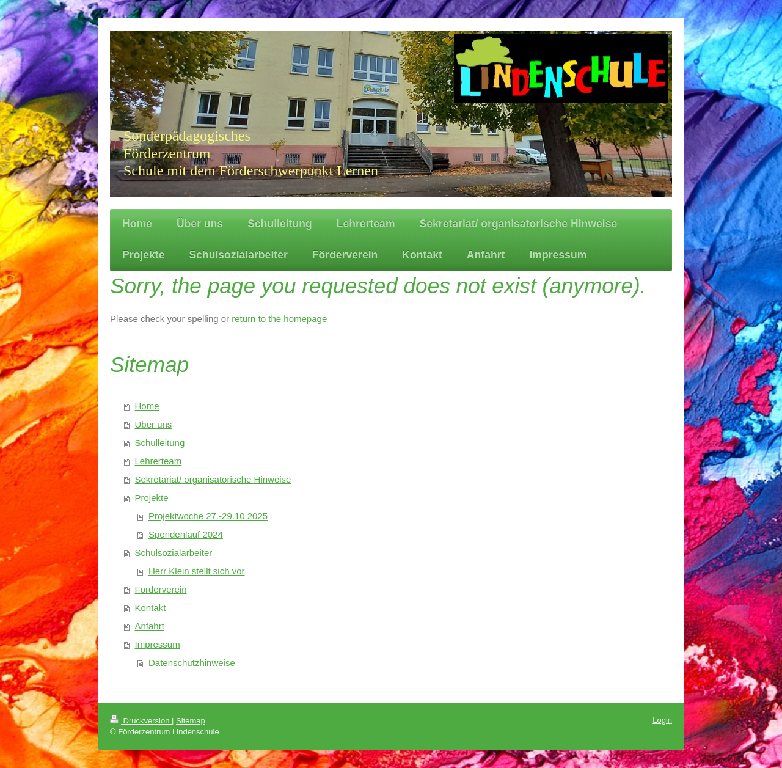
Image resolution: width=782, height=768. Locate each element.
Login (662, 720)
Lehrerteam (158, 461)
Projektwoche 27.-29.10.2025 (208, 516)
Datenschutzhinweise (191, 662)
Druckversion (141, 720)
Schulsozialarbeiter (174, 552)
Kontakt (150, 607)
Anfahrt (149, 626)
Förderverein (161, 589)
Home (147, 406)
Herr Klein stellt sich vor (196, 571)
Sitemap (190, 720)
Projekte (152, 497)
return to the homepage (279, 318)
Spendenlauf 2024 (185, 534)
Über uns (153, 424)
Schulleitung (160, 442)
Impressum (157, 644)
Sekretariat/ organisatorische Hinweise (213, 479)
